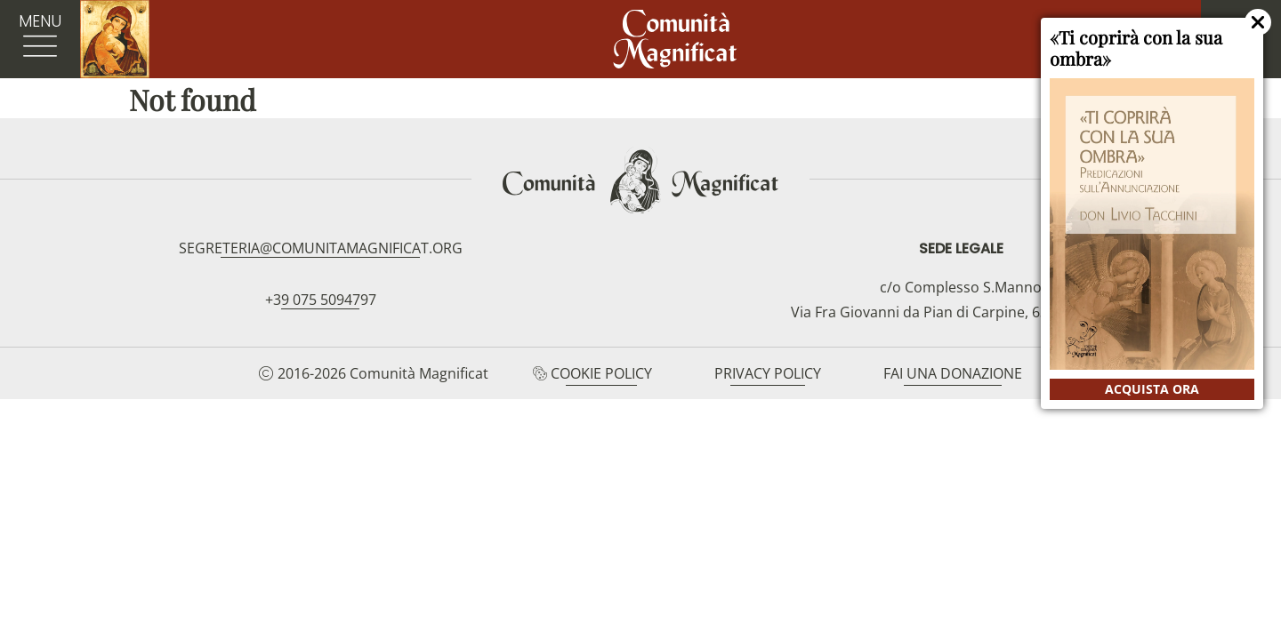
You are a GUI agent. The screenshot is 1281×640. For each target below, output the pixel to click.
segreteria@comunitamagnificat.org (321, 248)
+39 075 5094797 (320, 299)
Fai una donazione (952, 373)
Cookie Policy (601, 373)
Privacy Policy (767, 373)
